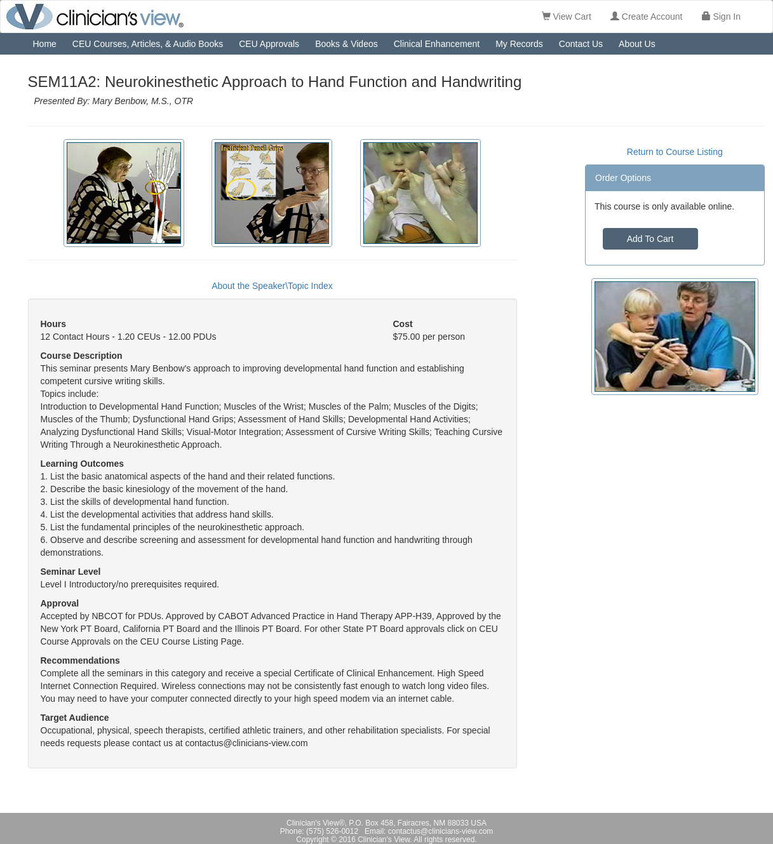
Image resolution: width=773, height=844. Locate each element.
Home (45, 44)
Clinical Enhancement (437, 44)
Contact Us (581, 44)
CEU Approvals (269, 44)
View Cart (566, 16)
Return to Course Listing (675, 152)
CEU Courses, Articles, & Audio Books (147, 44)
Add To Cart (650, 239)
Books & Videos (346, 44)
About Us (637, 44)
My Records (519, 44)
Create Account (646, 16)
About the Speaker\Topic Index (272, 286)
